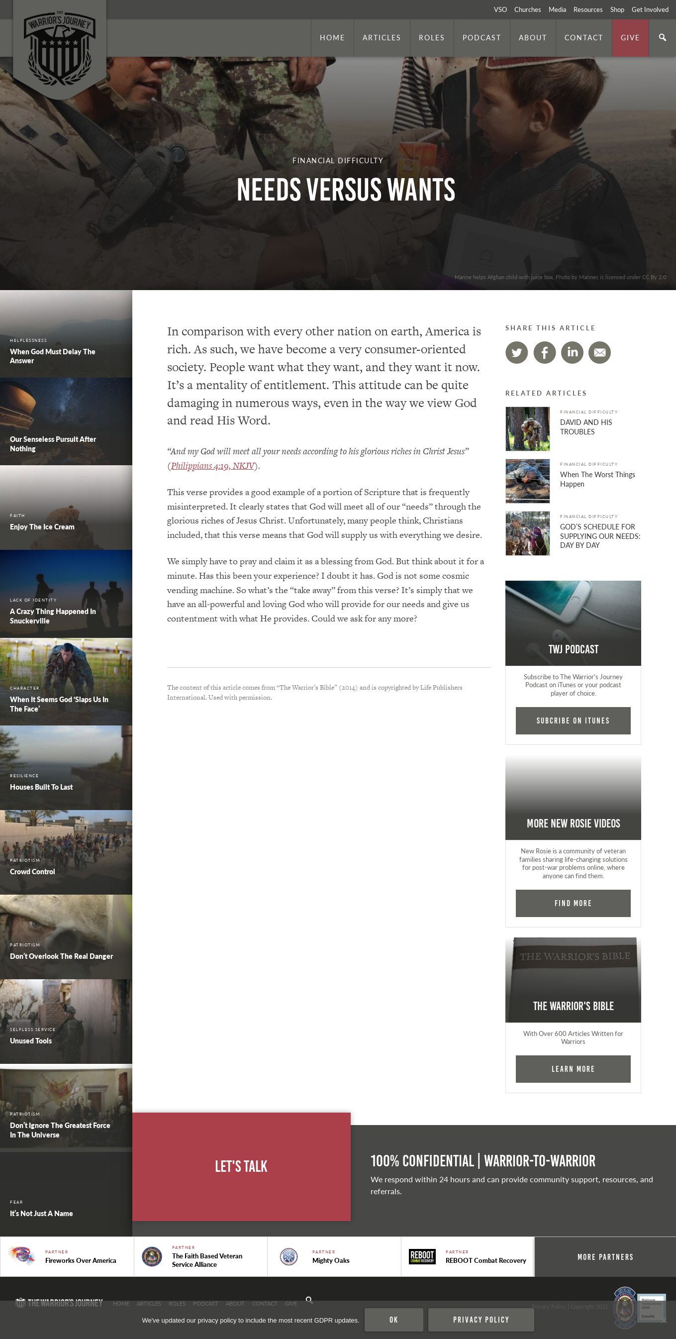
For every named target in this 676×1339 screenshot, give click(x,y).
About (533, 37)
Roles (432, 37)
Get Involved (650, 9)
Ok (393, 1319)
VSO (500, 9)
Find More (573, 903)
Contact (584, 37)
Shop (617, 9)
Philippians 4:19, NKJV (212, 465)
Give (630, 37)
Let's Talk (241, 1166)
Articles (382, 37)
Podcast (482, 37)
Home (332, 37)
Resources (588, 9)
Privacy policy (481, 1319)
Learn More (573, 1068)
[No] (664, 1320)
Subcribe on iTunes (573, 720)
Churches (527, 9)
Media (557, 9)
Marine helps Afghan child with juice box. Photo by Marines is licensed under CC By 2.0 (560, 277)
